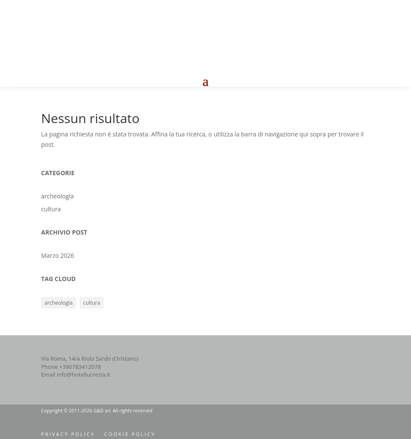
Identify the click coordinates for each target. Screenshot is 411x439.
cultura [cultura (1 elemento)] (91, 302)
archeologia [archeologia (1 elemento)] (59, 302)
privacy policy (68, 434)
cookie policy (129, 434)
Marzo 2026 (57, 255)
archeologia (57, 196)
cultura (51, 209)
